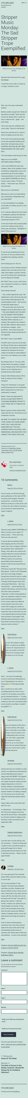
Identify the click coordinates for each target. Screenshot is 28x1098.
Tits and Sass (7, 3)
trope (12, 452)
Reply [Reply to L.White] (2, 628)
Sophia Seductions (14, 832)
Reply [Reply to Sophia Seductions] (2, 860)
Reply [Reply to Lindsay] (2, 939)
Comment (4, 970)
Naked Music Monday (15, 448)
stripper (8, 452)
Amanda (10, 761)
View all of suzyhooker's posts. (18, 470)
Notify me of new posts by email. (12, 1028)
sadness (3, 452)
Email (3, 998)
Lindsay (10, 866)
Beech (7, 450)
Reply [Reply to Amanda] (2, 826)
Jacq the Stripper (17, 450)
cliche (10, 450)
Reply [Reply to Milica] (2, 515)
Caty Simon (12, 634)
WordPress (16, 1091)
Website (3, 1007)
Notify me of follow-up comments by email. (13, 1020)
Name (3, 988)
